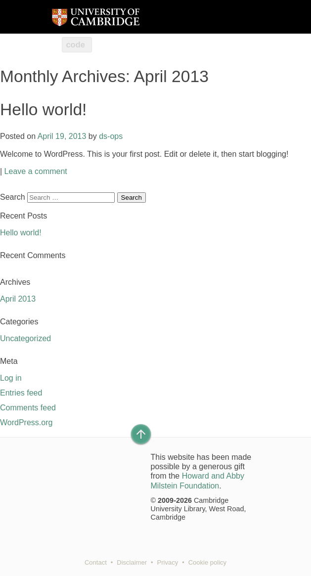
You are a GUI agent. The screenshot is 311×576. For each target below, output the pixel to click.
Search (12, 197)
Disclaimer (132, 562)
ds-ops (111, 136)
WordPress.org (26, 422)
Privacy (167, 562)
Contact (96, 562)
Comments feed (28, 407)
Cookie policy (207, 562)
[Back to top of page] (141, 434)
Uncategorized (25, 338)
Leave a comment (35, 171)
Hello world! (43, 109)
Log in (11, 378)
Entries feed (21, 393)
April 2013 (18, 299)
